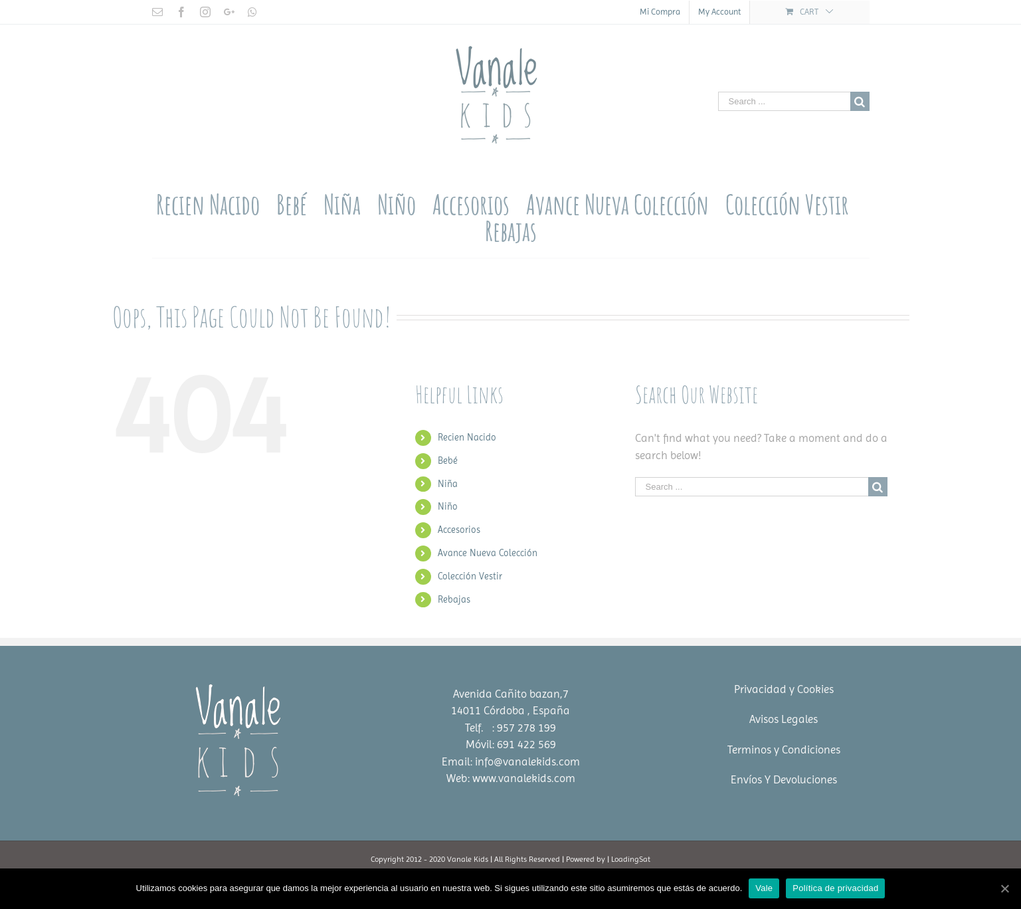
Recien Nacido (467, 437)
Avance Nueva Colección (487, 553)
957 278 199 (526, 727)
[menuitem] (660, 12)
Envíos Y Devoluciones (784, 779)
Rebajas (454, 599)
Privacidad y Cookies (784, 689)
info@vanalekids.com (527, 761)
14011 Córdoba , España (510, 710)
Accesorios (459, 529)
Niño (448, 506)
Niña (448, 483)
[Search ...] (784, 101)
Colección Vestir (470, 576)
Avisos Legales (783, 719)
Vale (764, 888)
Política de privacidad (835, 888)
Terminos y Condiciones (783, 749)
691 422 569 (526, 744)
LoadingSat (630, 859)
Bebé (448, 460)
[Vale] (1004, 888)
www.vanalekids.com (523, 778)
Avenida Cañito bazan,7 (511, 693)
